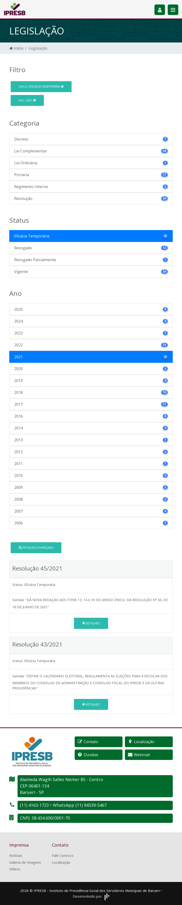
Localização (61, 862)
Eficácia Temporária (41, 86)
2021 (27, 100)
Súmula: (18, 600)
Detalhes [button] (91, 623)
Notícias (15, 855)
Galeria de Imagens (25, 862)
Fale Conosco (62, 855)
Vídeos (14, 869)
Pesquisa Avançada (36, 547)
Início (16, 48)
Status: (17, 584)
